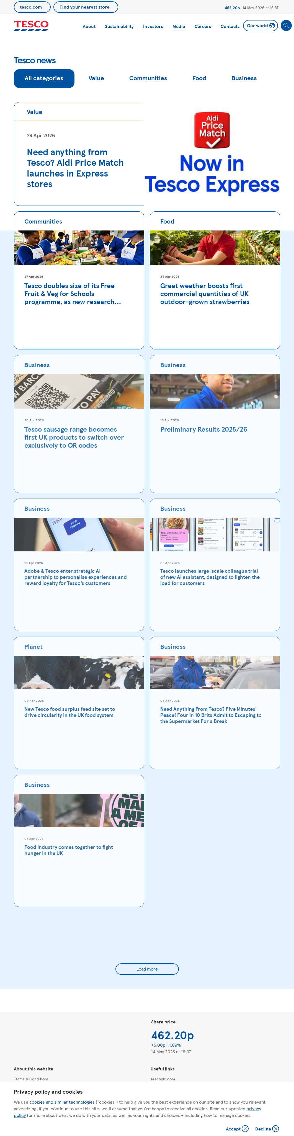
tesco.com (31, 7)
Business (244, 77)
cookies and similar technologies (62, 1102)
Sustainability (119, 26)
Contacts (230, 26)
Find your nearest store (84, 7)
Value (96, 77)
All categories (44, 77)
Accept (238, 1129)
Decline (267, 1129)
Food (199, 77)
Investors (153, 26)
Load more (147, 969)
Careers (203, 26)
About (89, 26)
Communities (148, 77)
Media (178, 26)
